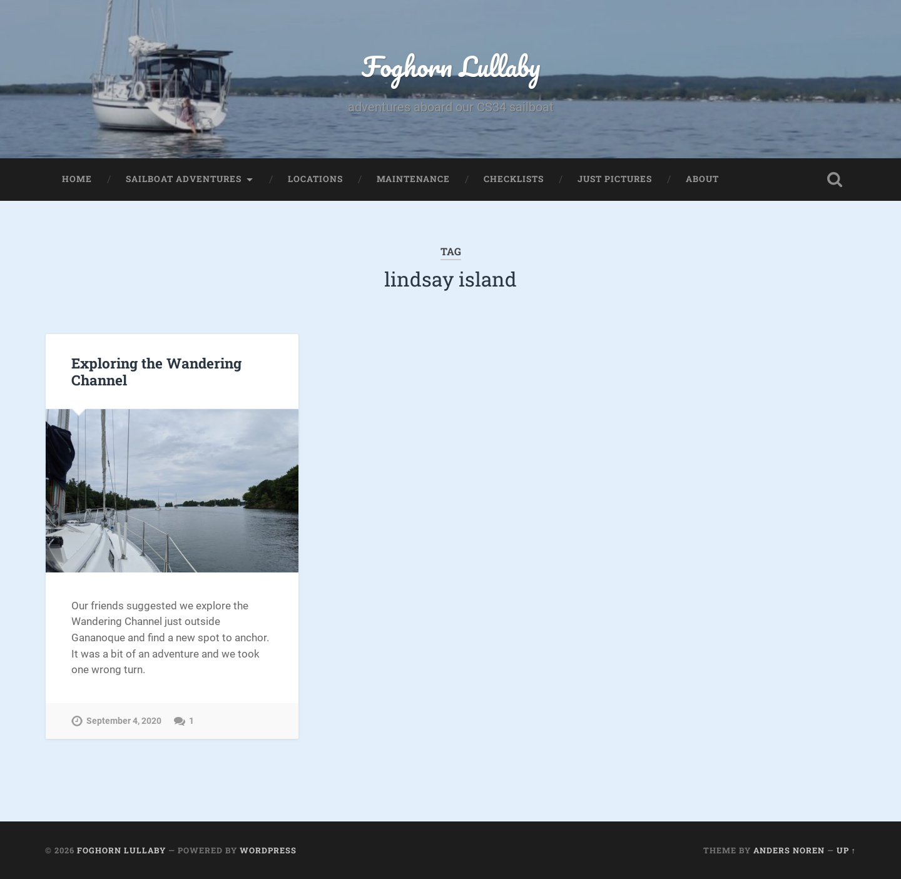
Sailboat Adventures (184, 179)
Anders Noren (789, 850)
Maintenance (413, 179)
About (702, 179)
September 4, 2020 (123, 721)
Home (77, 179)
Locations (315, 179)
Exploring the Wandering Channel (156, 371)
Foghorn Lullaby (451, 66)
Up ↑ (846, 850)
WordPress (268, 850)
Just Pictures (615, 179)
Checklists (514, 179)
